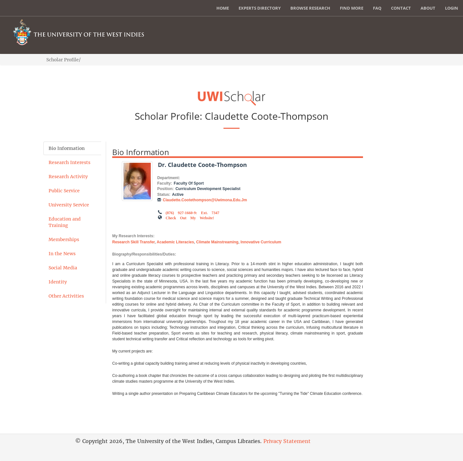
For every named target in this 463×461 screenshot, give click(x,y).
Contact (401, 8)
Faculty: (164, 183)
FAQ (377, 8)
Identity (58, 282)
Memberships (64, 239)
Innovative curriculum (261, 242)
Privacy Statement (287, 441)
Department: (168, 178)
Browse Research (310, 8)
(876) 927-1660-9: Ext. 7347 (192, 212)
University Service (69, 205)
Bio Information (67, 148)
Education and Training (65, 222)
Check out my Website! (190, 217)
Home (222, 8)
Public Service (64, 191)
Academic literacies (175, 242)
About (428, 8)
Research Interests (69, 162)
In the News (62, 254)
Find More (351, 8)
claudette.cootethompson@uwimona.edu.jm (205, 200)
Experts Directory (260, 8)
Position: (165, 189)
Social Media (63, 268)
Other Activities (66, 296)
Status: (163, 194)
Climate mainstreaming (217, 242)
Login (451, 8)
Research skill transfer (133, 242)
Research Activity (68, 176)
